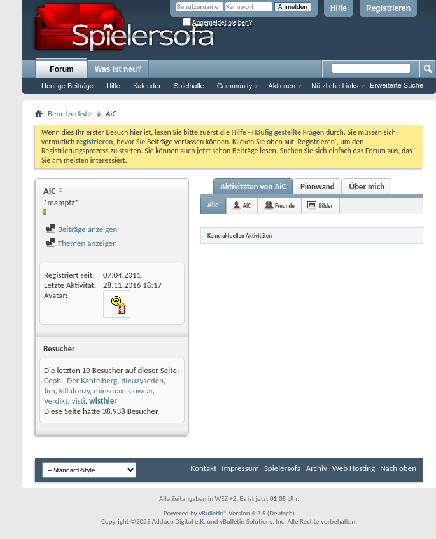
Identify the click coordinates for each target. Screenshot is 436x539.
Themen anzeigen (81, 243)
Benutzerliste (70, 113)
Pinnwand (317, 186)
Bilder (326, 205)
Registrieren (388, 8)
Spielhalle (189, 86)
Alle (213, 205)
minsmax (108, 390)
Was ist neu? (118, 69)
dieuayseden (142, 380)
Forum (61, 69)
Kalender (147, 86)
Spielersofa (282, 468)
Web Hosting (353, 468)
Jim (49, 390)
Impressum (240, 468)
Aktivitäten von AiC (253, 186)
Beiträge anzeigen (81, 229)
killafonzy (74, 390)
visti (78, 401)
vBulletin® (213, 513)
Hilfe (338, 8)
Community (235, 86)
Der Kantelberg (92, 380)
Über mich (366, 186)
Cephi (53, 380)
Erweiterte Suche (396, 85)
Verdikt (56, 401)
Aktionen (281, 86)
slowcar (140, 390)
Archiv (316, 468)
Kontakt (204, 468)
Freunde (285, 205)
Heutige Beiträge (67, 86)
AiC (247, 205)
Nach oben (398, 468)
